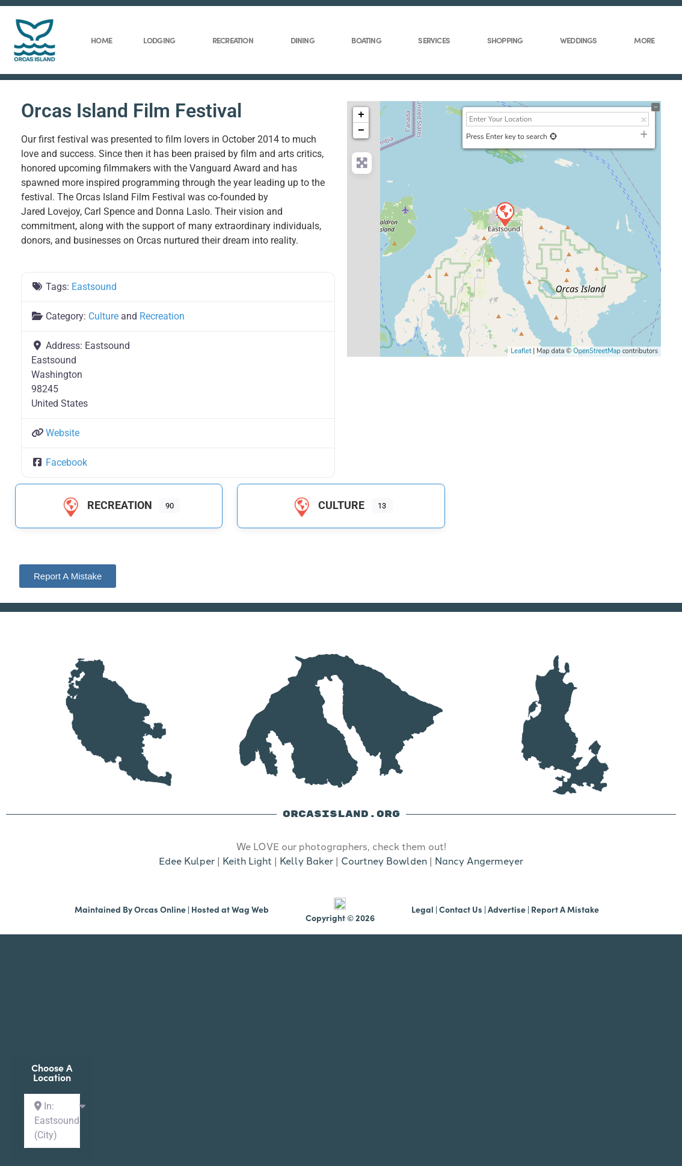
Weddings (581, 40)
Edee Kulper (187, 861)
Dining (305, 40)
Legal (422, 961)
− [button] (361, 130)
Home (101, 40)
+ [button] (361, 115)
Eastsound (94, 286)
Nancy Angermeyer (479, 861)
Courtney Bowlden (384, 861)
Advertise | (509, 961)
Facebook (66, 462)
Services (437, 40)
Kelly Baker (306, 861)
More (647, 40)
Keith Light (247, 861)
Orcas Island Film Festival (131, 110)
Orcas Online (160, 961)
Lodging (162, 40)
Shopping (508, 40)
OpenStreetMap (597, 351)
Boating (369, 40)
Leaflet (521, 351)
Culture (103, 316)
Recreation (235, 40)
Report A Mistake (565, 961)
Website (62, 433)
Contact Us (460, 961)
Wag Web (250, 961)
